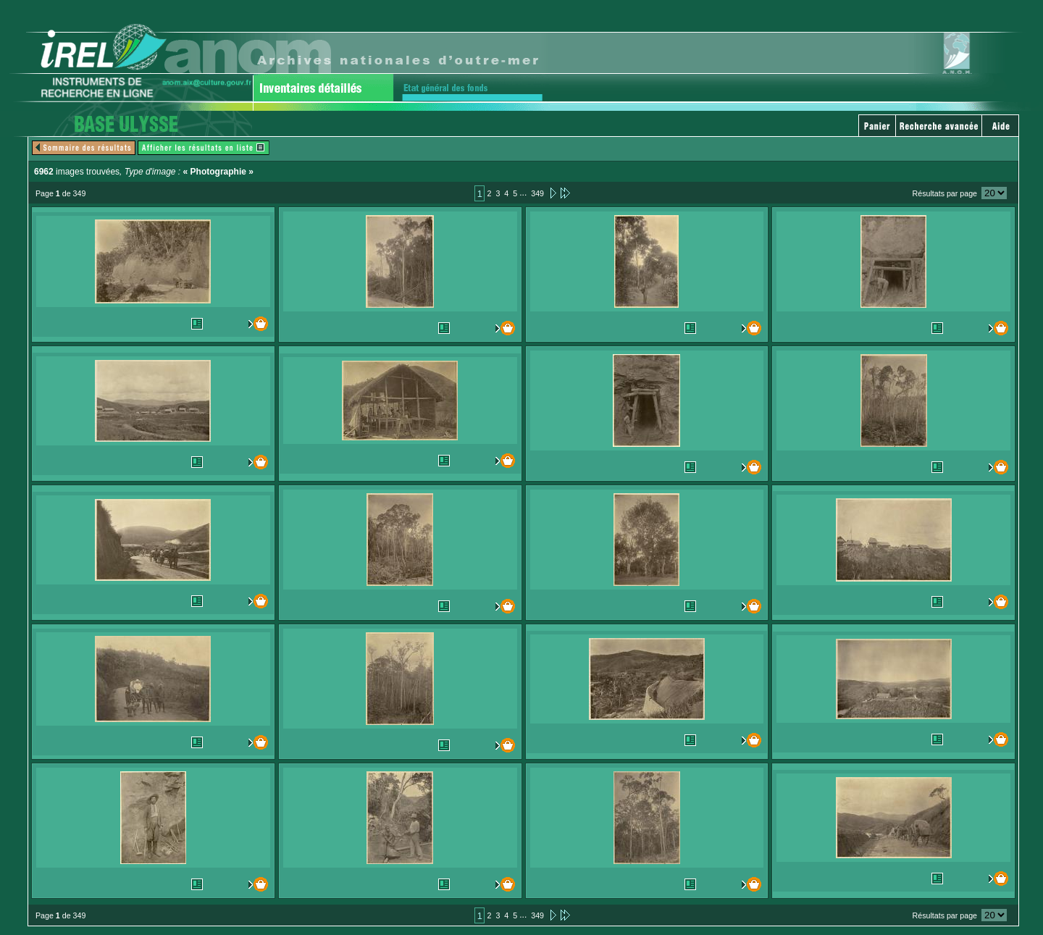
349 (537, 193)
